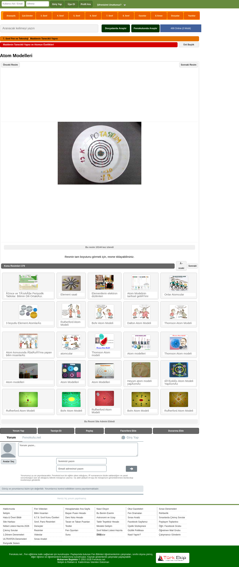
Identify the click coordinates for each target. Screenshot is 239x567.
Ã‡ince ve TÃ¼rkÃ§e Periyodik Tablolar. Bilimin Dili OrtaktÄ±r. (25, 295)
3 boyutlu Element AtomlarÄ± (23, 323)
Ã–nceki (181, 265)
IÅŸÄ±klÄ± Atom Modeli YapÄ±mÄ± (178, 382)
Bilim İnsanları (41, 513)
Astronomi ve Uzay (106, 517)
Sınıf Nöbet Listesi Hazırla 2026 (109, 531)
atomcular (66, 353)
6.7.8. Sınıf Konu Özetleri (46, 517)
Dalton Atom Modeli (139, 323)
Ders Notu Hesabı (74, 517)
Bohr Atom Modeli (102, 323)
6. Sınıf (93, 16)
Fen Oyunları (71, 530)
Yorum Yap (18, 431)
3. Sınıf (44, 16)
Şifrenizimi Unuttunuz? (109, 5)
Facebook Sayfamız (138, 521)
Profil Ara (86, 4)
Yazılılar (191, 16)
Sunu (68, 534)
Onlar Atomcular (174, 294)
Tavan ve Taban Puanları (77, 521)
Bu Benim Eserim (105, 513)
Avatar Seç (8, 461)
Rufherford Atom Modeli (20, 410)
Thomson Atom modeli (101, 354)
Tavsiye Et (56, 431)
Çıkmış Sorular (10, 530)
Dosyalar (175, 16)
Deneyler (38, 526)
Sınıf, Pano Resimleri (44, 521)
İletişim (6, 513)
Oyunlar (142, 16)
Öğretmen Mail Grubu (169, 530)
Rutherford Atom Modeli (70, 323)
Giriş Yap (57, 4)
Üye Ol (71, 4)
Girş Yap (133, 437)
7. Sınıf (109, 16)
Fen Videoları (40, 509)
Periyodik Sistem (11, 543)
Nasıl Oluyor (103, 509)
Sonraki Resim (188, 64)
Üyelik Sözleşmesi (137, 526)
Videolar (38, 534)
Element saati (68, 294)
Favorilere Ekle (128, 431)
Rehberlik (163, 513)
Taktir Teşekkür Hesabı (108, 521)
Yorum (11, 437)
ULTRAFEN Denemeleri (15, 539)
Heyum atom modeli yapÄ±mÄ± (139, 382)
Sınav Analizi (40, 539)
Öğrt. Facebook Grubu (170, 526)
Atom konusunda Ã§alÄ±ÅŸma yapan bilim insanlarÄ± (29, 354)
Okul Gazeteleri (135, 509)
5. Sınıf (77, 16)
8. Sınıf (126, 16)
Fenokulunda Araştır (145, 28)
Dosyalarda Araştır (115, 28)
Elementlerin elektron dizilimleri (104, 295)
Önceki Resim (10, 64)
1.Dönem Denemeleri (13, 534)
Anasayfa (11, 16)
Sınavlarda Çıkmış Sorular (172, 517)
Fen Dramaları (135, 513)
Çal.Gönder (27, 16)
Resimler (38, 530)
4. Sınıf (60, 16)
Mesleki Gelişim (104, 526)
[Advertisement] (100, 95)
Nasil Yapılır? (134, 534)
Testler (68, 526)
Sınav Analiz (134, 517)
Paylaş (89, 431)
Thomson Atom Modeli (178, 323)
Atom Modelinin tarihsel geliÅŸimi (137, 295)
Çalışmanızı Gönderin (170, 534)
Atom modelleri (136, 353)
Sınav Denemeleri (168, 509)
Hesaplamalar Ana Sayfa (77, 509)
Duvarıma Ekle (176, 431)
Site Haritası (9, 521)
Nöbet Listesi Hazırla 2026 (16, 526)
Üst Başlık (188, 44)
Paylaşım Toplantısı (168, 521)
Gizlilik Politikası (136, 530)
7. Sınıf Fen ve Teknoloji (15, 38)
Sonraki (192, 266)
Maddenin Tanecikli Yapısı (44, 38)
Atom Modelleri (69, 382)
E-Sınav (158, 16)
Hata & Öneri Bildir (12, 517)
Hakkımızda (9, 509)
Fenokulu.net (31, 437)
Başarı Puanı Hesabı (75, 513)
